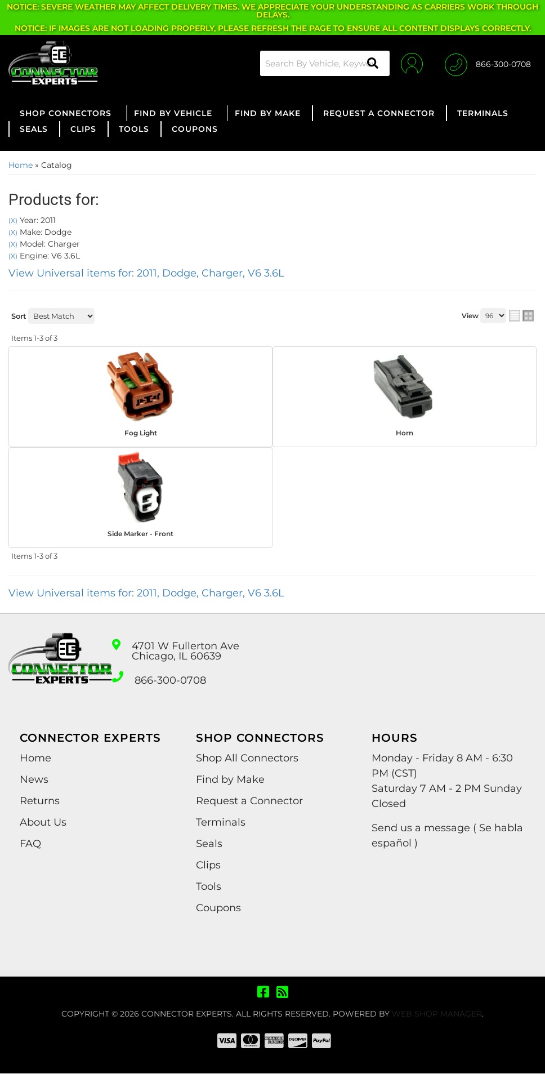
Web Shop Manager (437, 1014)
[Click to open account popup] (411, 63)
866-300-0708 (170, 681)
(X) (12, 221)
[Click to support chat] (488, 63)
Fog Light (140, 433)
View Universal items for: (146, 273)
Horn (404, 433)
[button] (324, 63)
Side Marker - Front (140, 533)
